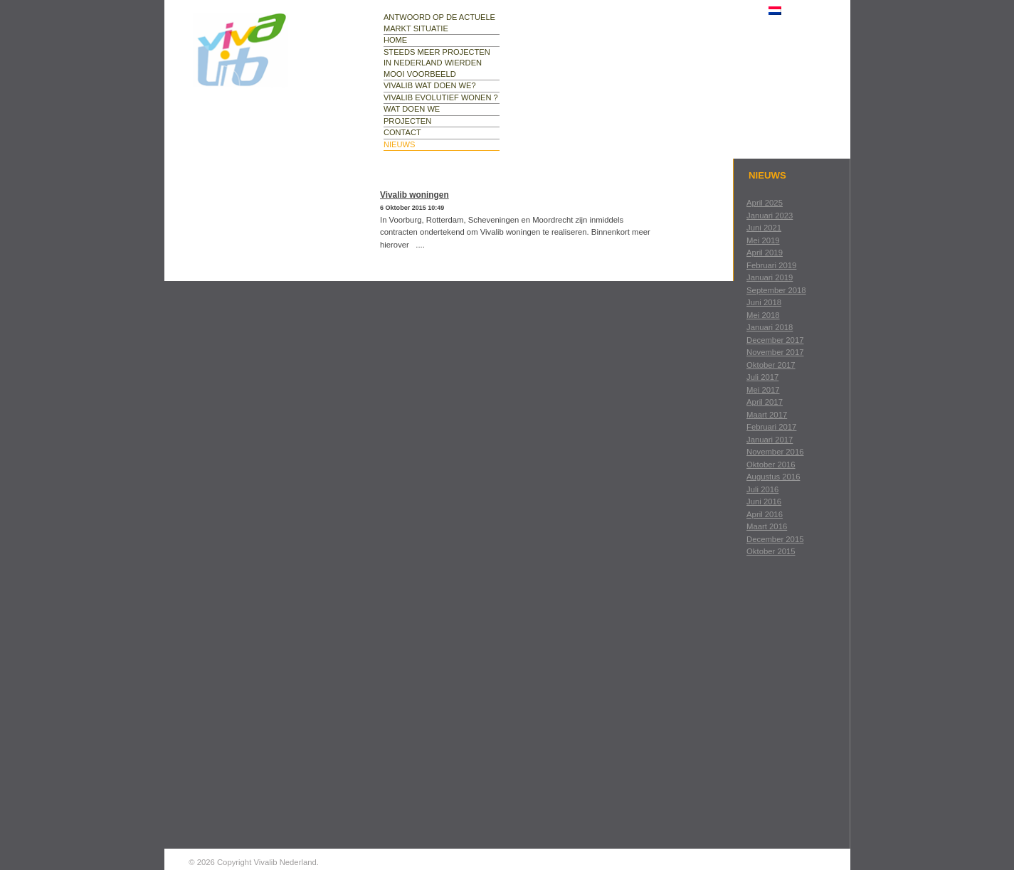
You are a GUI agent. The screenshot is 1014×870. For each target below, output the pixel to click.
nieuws (399, 144)
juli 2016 (762, 489)
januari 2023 (769, 215)
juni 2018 (763, 302)
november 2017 (774, 352)
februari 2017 (771, 427)
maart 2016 (766, 526)
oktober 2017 (770, 365)
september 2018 (776, 290)
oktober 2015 (770, 551)
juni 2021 (763, 227)
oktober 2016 (770, 464)
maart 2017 (766, 414)
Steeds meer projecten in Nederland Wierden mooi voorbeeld (437, 63)
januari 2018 (769, 327)
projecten (407, 121)
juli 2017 (762, 377)
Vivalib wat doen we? (430, 85)
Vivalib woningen (414, 195)
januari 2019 (769, 277)
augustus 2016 (773, 476)
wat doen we (412, 109)
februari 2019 (771, 265)
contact (402, 132)
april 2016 (764, 514)
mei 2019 (762, 240)
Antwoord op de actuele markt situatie (439, 23)
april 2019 (764, 252)
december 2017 (774, 340)
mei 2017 (762, 390)
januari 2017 (769, 439)
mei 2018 (762, 315)
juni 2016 (763, 501)
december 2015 (774, 539)
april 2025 (764, 202)
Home (395, 40)
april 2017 (764, 402)
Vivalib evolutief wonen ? (441, 97)
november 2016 (774, 451)
